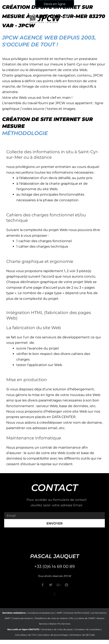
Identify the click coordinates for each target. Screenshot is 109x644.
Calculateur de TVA (25, 635)
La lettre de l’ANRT (85, 618)
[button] (54, 594)
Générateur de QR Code (82, 635)
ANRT (60, 613)
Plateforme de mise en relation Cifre (54, 618)
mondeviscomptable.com (41, 613)
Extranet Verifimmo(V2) (76, 613)
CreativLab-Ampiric (22, 618)
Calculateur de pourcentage (52, 635)
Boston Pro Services (59, 623)
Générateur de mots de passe (57, 629)
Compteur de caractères (87, 629)
